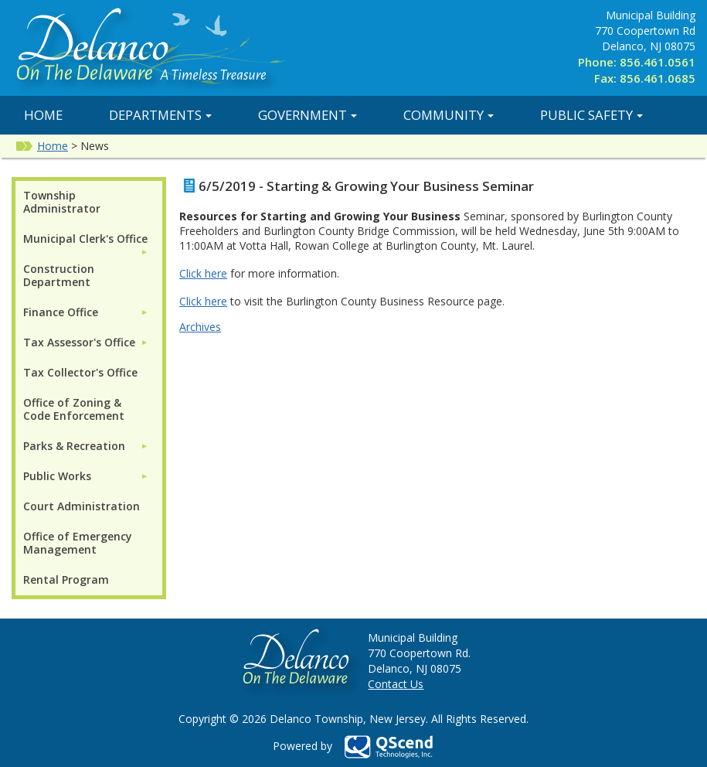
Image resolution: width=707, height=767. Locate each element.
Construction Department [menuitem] (58, 275)
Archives (200, 326)
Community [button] (448, 115)
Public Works (57, 476)
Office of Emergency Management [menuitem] (77, 543)
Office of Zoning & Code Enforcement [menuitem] (73, 409)
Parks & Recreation (74, 445)
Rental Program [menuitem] (66, 579)
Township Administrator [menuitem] (61, 202)
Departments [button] (160, 115)
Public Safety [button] (591, 115)
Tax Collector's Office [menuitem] (80, 372)
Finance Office (60, 312)
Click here (203, 273)
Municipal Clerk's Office (85, 238)
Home (43, 115)
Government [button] (307, 115)
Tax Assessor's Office (79, 342)
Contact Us (395, 684)
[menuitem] (85, 238)
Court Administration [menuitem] (81, 506)
